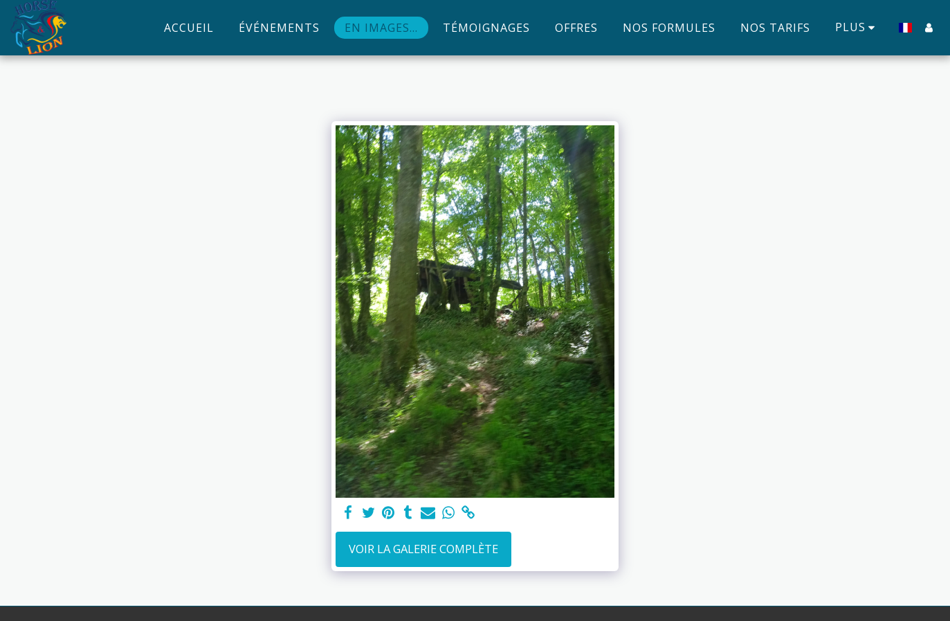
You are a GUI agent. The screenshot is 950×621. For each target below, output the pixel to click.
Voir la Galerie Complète (423, 549)
